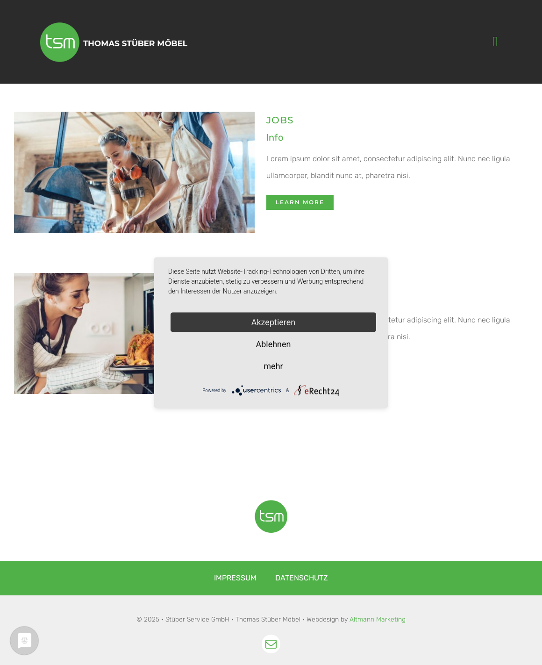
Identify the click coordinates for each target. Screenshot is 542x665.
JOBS (279, 120)
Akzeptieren (273, 322)
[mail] (271, 644)
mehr (273, 366)
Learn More (300, 202)
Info (274, 137)
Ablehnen (273, 344)
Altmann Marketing (377, 619)
